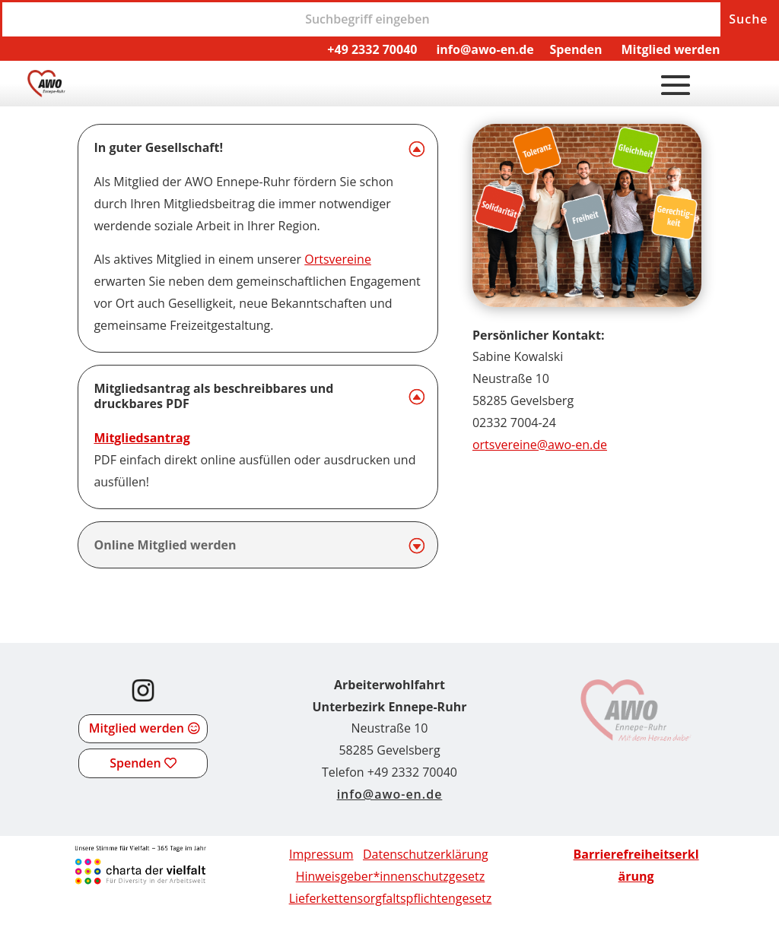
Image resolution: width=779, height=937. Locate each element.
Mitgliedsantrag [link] (141, 437)
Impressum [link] (321, 854)
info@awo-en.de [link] (484, 49)
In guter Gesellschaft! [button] (158, 148)
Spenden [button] (135, 763)
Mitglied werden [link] (670, 49)
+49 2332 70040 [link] (372, 49)
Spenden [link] (576, 49)
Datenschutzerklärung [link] (425, 854)
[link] (46, 92)
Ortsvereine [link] (337, 259)
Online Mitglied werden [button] (165, 545)
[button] (675, 84)
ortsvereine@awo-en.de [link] (539, 444)
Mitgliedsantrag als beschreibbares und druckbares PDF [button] (213, 397)
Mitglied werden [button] (136, 728)
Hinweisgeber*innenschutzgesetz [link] (390, 876)
